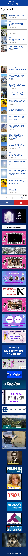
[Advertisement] (14, 59)
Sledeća (15, 198)
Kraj (20, 198)
